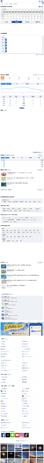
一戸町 (38, 232)
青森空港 (8, 208)
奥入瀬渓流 (26, 217)
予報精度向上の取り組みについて (21, 440)
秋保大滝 (15, 221)
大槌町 (21, 240)
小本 (4, 162)
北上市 (11, 230)
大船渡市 (4, 240)
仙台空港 (19, 210)
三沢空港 (24, 210)
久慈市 (7, 236)
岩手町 (7, 232)
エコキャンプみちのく (33, 219)
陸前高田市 (9, 240)
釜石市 (13, 240)
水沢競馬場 (4, 201)
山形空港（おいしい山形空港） (16, 208)
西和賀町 (18, 232)
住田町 (17, 240)
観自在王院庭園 (15, 201)
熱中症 (3, 39)
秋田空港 (15, 210)
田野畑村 (18, 236)
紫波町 (11, 232)
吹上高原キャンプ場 (25, 219)
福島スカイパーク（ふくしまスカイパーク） (34, 210)
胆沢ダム (30, 201)
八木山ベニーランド (33, 217)
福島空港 (4, 208)
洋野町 (30, 236)
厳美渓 (26, 201)
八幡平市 (26, 230)
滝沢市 (34, 230)
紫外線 (3, 42)
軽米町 (31, 232)
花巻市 (7, 230)
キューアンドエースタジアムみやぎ (17, 217)
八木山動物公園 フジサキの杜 (7, 221)
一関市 (18, 230)
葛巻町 (4, 232)
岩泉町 (15, 236)
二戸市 (22, 230)
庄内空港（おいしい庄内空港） (28, 208)
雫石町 (38, 230)
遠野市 (15, 230)
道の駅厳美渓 (21, 201)
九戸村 (35, 232)
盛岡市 (4, 230)
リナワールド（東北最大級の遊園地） (9, 219)
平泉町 (27, 232)
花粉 (3, 48)
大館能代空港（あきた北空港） (7, 210)
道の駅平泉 (9, 201)
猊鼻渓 (34, 201)
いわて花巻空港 (36, 208)
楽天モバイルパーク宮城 (6, 217)
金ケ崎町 (23, 232)
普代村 (23, 236)
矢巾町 (15, 232)
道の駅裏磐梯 (18, 219)
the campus (39, 201)
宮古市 (4, 236)
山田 (4, 164)
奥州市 (30, 230)
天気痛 (3, 45)
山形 (4, 166)
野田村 (27, 236)
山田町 (11, 236)
